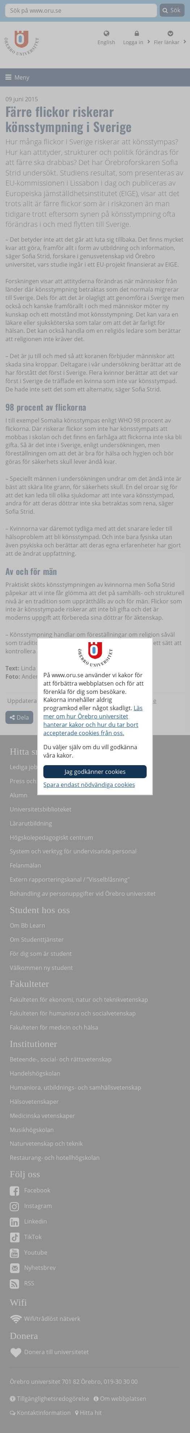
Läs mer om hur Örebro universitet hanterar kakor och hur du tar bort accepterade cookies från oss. (93, 720)
